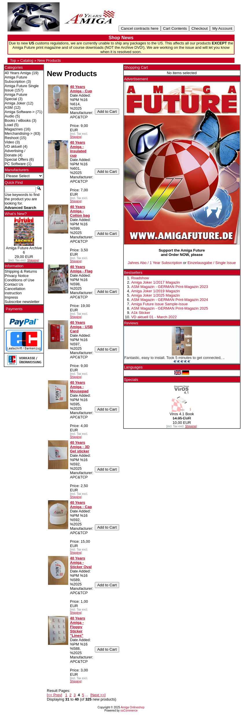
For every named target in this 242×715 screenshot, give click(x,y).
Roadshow (140, 278)
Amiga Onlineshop (133, 707)
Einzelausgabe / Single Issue (212, 263)
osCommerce (129, 710)
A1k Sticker (140, 312)
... (86, 695)
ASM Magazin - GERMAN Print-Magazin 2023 (169, 286)
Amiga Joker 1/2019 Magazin (155, 291)
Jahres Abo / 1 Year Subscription (155, 263)
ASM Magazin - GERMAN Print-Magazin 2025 (169, 308)
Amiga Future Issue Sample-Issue (159, 304)
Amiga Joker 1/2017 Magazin (155, 282)
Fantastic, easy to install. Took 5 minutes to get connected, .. (174, 357)
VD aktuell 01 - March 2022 (154, 317)
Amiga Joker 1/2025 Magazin (155, 295)
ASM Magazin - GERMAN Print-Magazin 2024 (169, 299)
